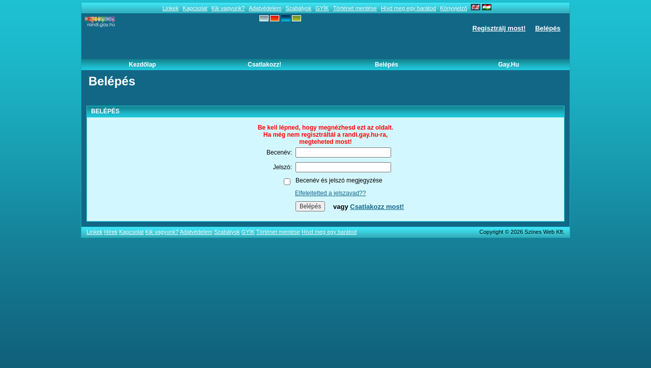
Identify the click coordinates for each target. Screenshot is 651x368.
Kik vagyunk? (228, 8)
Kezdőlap (142, 64)
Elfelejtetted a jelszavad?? (330, 193)
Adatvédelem (265, 8)
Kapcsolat (195, 8)
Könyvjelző (453, 8)
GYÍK (322, 8)
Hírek (110, 232)
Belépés (547, 28)
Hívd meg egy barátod (408, 8)
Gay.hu (508, 64)
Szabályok (298, 8)
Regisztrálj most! (499, 28)
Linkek (170, 8)
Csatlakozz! (264, 64)
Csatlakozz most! (377, 206)
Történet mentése (355, 8)
